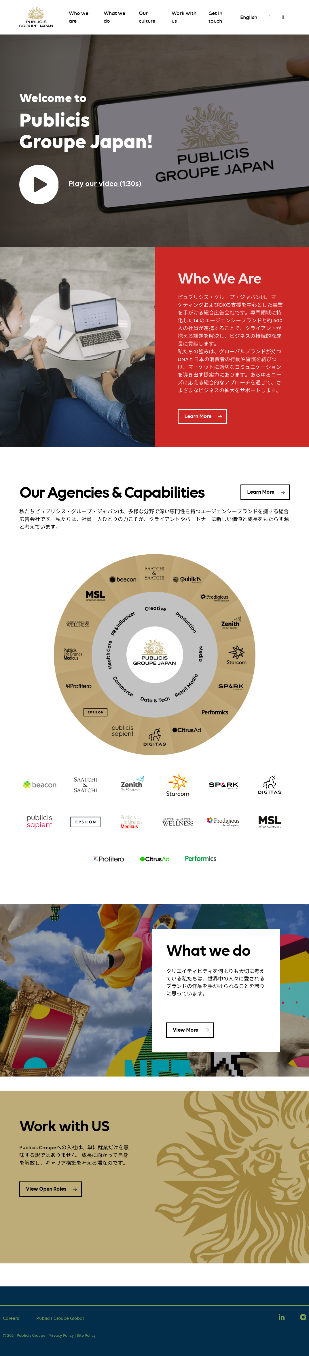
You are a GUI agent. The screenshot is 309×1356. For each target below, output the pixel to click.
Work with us (184, 17)
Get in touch (215, 17)
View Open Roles (46, 1189)
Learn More (197, 416)
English (248, 17)
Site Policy (86, 1335)
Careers (11, 1318)
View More (185, 1030)
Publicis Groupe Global (60, 1318)
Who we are (78, 17)
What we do (114, 17)
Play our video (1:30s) (105, 183)
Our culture (147, 17)
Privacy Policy (61, 1335)
